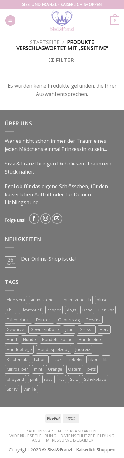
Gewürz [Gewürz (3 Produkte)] (93, 319)
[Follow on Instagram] (45, 218)
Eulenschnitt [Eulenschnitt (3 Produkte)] (18, 319)
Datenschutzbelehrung (88, 435)
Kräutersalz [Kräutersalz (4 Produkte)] (17, 359)
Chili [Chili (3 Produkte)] (11, 310)
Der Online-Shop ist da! (48, 259)
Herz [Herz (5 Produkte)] (104, 329)
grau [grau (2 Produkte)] (69, 329)
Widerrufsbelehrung (32, 435)
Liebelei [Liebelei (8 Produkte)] (75, 359)
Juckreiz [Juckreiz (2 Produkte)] (82, 349)
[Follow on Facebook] (34, 218)
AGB (36, 440)
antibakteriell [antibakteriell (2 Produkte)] (43, 300)
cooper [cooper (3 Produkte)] (54, 310)
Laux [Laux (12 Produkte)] (57, 359)
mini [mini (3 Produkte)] (38, 369)
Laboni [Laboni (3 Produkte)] (40, 359)
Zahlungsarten (43, 431)
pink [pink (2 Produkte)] (34, 379)
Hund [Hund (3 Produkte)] (12, 339)
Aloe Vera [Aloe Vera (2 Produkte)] (16, 300)
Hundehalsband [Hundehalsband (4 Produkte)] (57, 339)
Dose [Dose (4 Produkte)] (87, 310)
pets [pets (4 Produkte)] (91, 369)
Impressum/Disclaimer (69, 440)
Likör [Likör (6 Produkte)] (92, 359)
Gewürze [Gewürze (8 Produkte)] (15, 329)
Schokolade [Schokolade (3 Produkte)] (95, 379)
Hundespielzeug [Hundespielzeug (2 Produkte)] (53, 349)
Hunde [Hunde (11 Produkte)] (29, 339)
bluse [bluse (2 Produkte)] (102, 300)
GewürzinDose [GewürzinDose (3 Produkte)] (44, 329)
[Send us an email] (57, 218)
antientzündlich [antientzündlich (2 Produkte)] (76, 300)
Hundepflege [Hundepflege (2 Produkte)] (19, 349)
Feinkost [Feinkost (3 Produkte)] (44, 319)
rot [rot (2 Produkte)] (61, 379)
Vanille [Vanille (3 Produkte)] (29, 389)
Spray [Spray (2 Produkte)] (12, 389)
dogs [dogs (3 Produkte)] (71, 310)
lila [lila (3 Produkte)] (106, 359)
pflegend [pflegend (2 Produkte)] (15, 379)
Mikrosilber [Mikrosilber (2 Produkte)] (17, 369)
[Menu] (10, 20)
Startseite (45, 42)
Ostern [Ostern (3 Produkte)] (74, 369)
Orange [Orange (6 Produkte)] (55, 369)
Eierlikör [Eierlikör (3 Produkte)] (106, 310)
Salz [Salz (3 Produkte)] (74, 379)
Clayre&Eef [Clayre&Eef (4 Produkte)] (31, 310)
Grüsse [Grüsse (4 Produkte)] (87, 329)
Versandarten (81, 431)
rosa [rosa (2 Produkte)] (48, 379)
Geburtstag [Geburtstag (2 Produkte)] (69, 319)
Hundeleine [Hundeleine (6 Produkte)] (90, 339)
